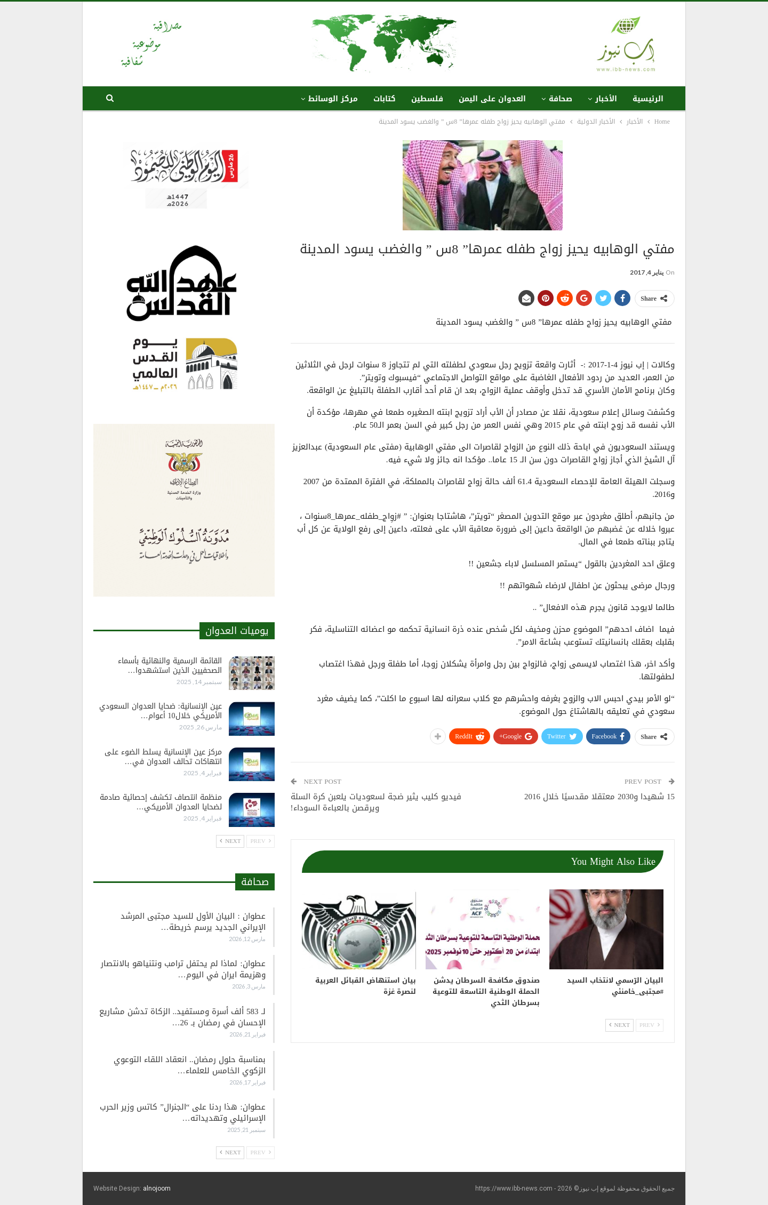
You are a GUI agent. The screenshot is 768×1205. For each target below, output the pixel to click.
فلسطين (427, 99)
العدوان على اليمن (492, 99)
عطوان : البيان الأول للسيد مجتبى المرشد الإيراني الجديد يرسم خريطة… (193, 922)
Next (619, 1025)
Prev (649, 1025)
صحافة (560, 99)
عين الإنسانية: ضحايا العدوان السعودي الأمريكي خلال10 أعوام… (160, 711)
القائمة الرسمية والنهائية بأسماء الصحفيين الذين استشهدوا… (170, 666)
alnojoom (157, 1188)
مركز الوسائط (333, 99)
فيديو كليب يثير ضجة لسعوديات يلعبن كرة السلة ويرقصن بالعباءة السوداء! (376, 802)
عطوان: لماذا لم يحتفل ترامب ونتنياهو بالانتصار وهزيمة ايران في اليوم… (183, 969)
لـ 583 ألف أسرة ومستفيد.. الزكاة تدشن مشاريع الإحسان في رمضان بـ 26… (182, 1017)
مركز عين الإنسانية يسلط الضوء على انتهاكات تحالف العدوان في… (163, 757)
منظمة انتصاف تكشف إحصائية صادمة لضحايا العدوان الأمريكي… (161, 802)
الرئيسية (648, 99)
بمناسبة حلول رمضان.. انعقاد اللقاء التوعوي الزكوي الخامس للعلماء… (190, 1065)
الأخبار (606, 99)
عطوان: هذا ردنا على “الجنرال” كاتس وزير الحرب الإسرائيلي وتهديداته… (182, 1112)
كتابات (384, 99)
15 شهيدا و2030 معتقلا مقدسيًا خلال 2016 (599, 796)
